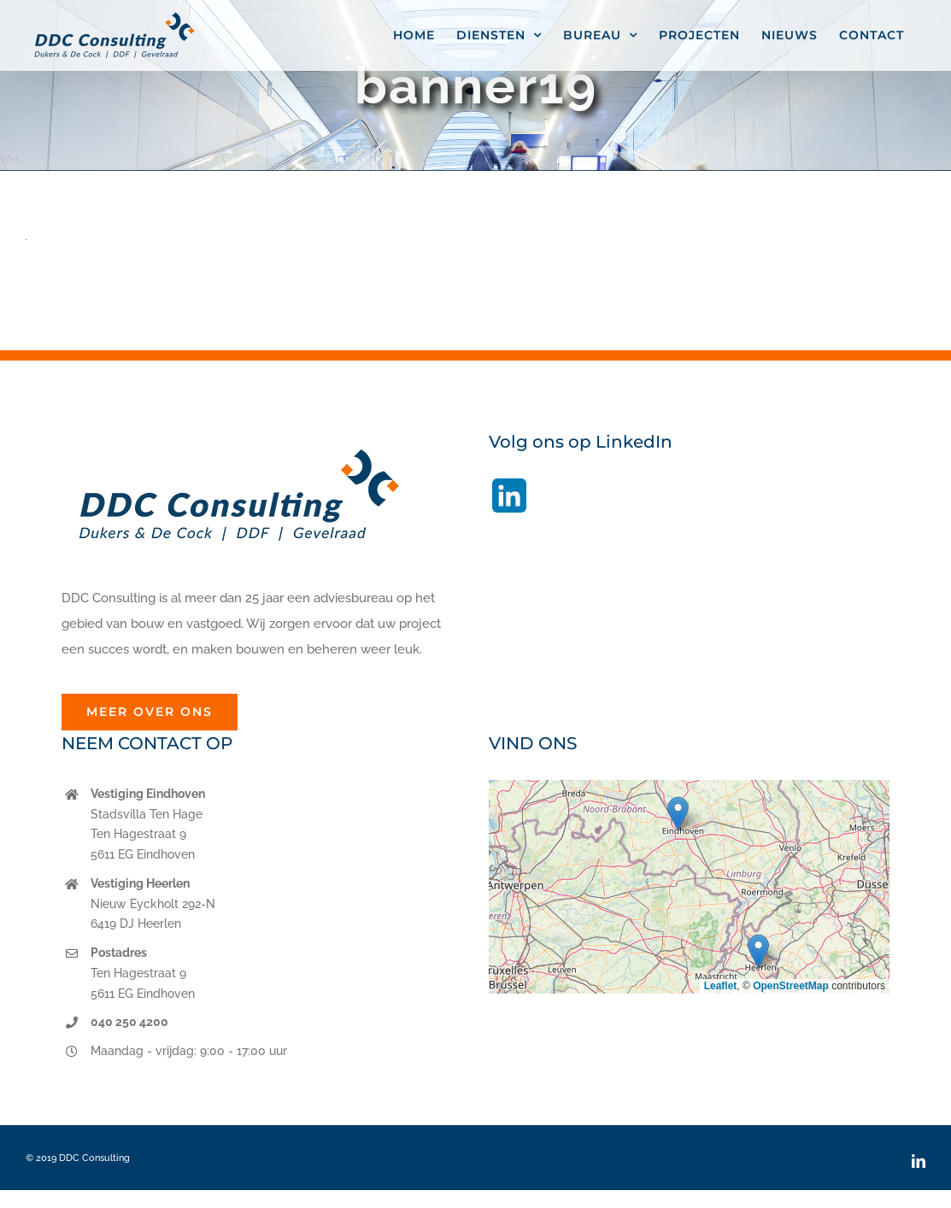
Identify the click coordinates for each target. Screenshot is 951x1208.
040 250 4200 (129, 1022)
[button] (678, 813)
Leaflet (720, 986)
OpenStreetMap (791, 986)
